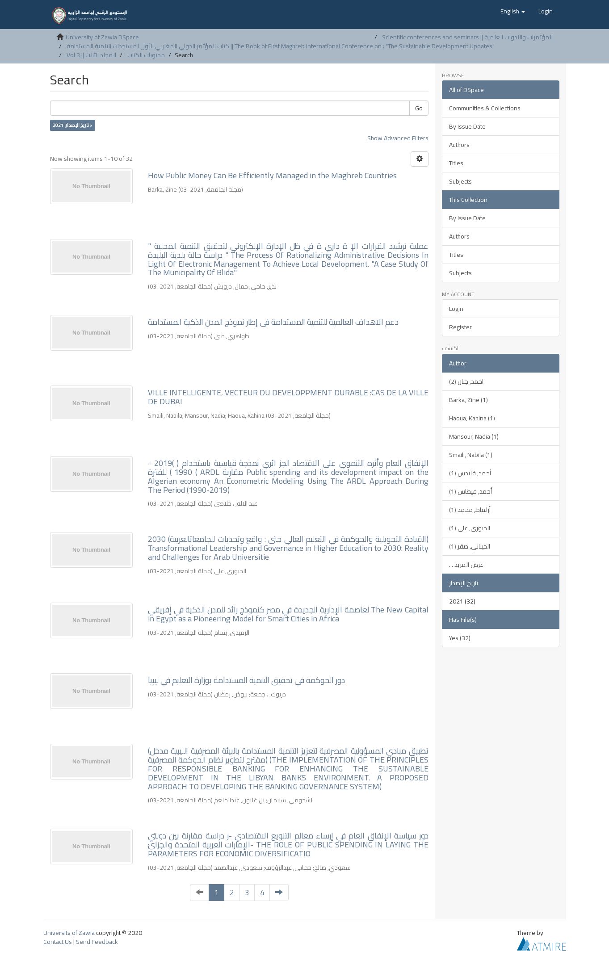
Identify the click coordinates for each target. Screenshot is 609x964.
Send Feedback (97, 941)
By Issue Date (467, 126)
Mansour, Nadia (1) (474, 436)
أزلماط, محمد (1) (470, 510)
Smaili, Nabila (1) (470, 455)
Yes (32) (459, 638)
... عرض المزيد (466, 564)
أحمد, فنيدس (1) (470, 473)
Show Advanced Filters (397, 138)
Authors (459, 145)
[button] (513, 11)
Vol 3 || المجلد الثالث (91, 55)
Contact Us (57, 941)
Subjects (460, 181)
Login (456, 308)
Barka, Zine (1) (468, 400)
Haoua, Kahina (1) (472, 418)
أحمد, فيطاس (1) (470, 491)
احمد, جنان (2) (466, 381)
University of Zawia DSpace (102, 37)
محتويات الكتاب (146, 55)
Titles (456, 163)
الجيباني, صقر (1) (469, 546)
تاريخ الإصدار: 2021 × (72, 125)
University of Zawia (69, 933)
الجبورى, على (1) (469, 528)
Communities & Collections (485, 108)
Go (419, 108)
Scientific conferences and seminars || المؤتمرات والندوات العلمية (467, 37)
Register (460, 327)
